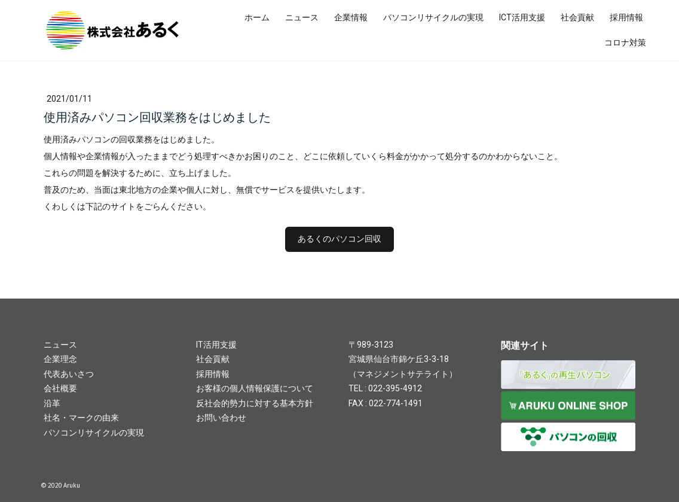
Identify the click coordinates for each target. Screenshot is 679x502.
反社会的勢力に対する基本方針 (254, 403)
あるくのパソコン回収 (339, 239)
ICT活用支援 (522, 17)
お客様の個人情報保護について (254, 388)
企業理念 (60, 359)
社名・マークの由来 (81, 417)
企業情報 (351, 17)
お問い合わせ (221, 417)
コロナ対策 (625, 42)
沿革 (52, 403)
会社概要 (60, 388)
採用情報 (626, 17)
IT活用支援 (216, 344)
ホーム (257, 17)
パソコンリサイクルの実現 (433, 17)
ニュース (302, 17)
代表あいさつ (69, 374)
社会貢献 (577, 17)
